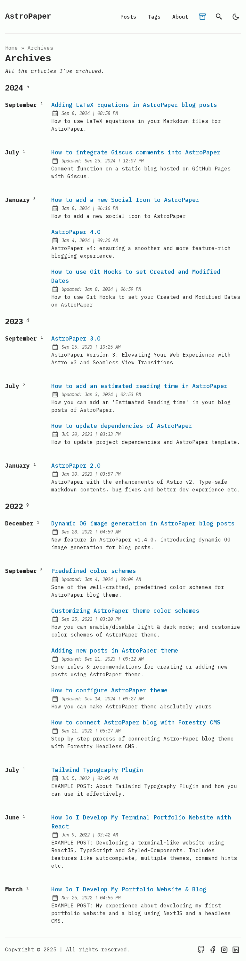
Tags (154, 16)
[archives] (202, 17)
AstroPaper (28, 16)
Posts (128, 16)
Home (11, 48)
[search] (219, 17)
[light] (236, 17)
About (180, 16)
